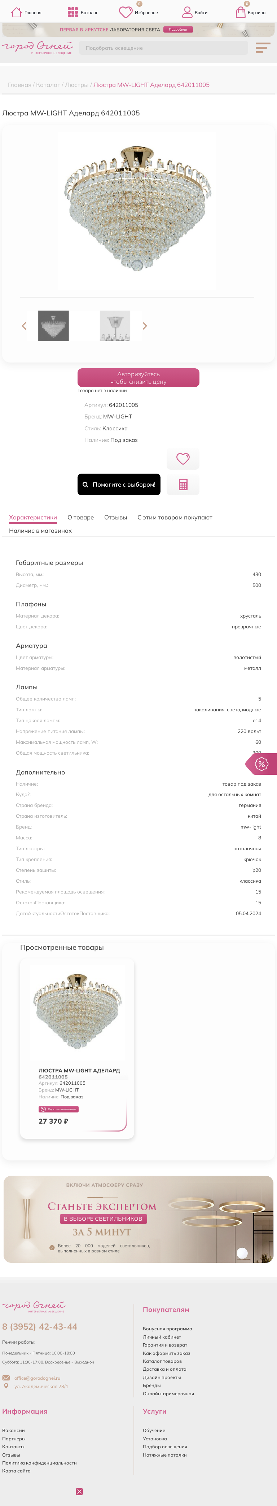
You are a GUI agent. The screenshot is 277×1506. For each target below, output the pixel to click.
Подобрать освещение (114, 48)
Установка (155, 1438)
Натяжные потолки (165, 1455)
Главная (26, 12)
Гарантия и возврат (165, 1345)
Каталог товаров (162, 1361)
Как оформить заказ (166, 1353)
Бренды (152, 1385)
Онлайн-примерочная (168, 1393)
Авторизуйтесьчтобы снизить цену (138, 377)
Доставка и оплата (164, 1369)
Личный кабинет (162, 1337)
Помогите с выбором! (119, 484)
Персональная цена (58, 1109)
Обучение (154, 1430)
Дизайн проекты (162, 1377)
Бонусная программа (167, 1328)
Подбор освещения (165, 1446)
